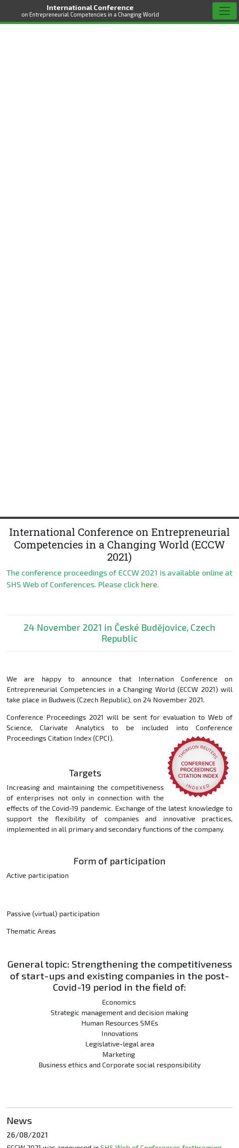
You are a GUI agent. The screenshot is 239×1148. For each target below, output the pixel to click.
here (149, 584)
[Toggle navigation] (224, 11)
